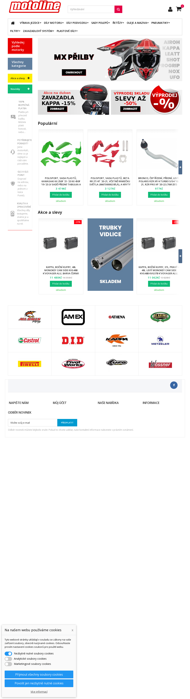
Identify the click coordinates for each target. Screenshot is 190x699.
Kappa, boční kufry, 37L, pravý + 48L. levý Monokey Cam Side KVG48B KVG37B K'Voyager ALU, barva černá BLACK (159, 271)
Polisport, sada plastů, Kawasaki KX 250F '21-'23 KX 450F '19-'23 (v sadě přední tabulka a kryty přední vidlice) (61, 182)
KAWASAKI (18, 89)
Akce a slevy (18, 329)
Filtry (14, 31)
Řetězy (117, 23)
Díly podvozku (76, 23)
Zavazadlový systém (37, 31)
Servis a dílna (16, 260)
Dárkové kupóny (17, 301)
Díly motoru (53, 23)
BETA (15, 56)
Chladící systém (16, 225)
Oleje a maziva (137, 23)
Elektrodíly (18, 191)
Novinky (15, 340)
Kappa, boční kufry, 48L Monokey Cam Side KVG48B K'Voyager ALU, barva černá (61, 270)
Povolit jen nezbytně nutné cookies (39, 683)
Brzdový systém (16, 215)
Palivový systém (17, 234)
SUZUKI (16, 102)
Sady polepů (99, 23)
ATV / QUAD (19, 115)
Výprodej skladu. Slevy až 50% (17, 314)
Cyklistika (17, 293)
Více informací (39, 691)
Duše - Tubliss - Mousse (17, 270)
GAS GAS (17, 69)
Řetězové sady (17, 199)
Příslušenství (19, 280)
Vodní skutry (19, 286)
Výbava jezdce (30, 23)
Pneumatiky (159, 23)
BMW (15, 63)
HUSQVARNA (19, 82)
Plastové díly (66, 31)
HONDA (16, 76)
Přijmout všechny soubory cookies (39, 674)
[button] (178, 167)
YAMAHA (17, 108)
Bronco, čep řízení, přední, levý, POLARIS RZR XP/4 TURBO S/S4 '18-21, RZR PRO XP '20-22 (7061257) (159, 181)
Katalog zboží (16, 139)
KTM (14, 95)
